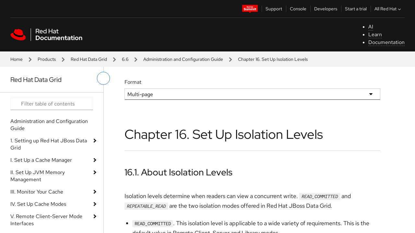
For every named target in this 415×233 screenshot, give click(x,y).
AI (370, 26)
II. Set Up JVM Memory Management (37, 176)
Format (132, 82)
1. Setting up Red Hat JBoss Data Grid (48, 144)
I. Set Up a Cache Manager (41, 160)
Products (47, 59)
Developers (325, 9)
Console (298, 9)
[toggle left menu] (103, 78)
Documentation (386, 42)
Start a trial (356, 9)
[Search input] (51, 104)
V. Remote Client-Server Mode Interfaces (46, 220)
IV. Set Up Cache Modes (38, 204)
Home (16, 59)
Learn (375, 34)
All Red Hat (388, 9)
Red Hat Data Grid (89, 59)
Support (274, 9)
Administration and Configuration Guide (183, 59)
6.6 (125, 59)
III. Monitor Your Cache (36, 191)
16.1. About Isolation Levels (178, 172)
